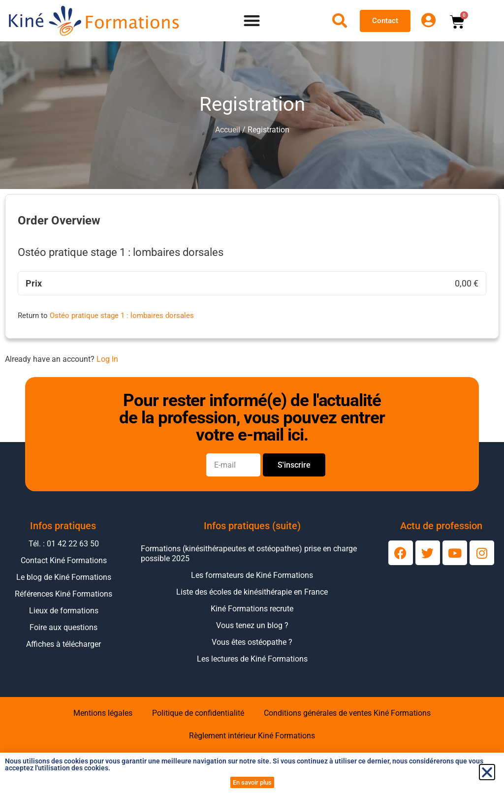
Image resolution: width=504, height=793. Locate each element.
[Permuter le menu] (251, 21)
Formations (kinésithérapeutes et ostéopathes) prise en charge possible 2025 (249, 553)
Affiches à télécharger (63, 644)
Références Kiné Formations (63, 594)
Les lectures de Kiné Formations (252, 659)
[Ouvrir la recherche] (339, 21)
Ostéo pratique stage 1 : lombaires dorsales (122, 315)
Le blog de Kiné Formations (63, 577)
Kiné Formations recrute (252, 608)
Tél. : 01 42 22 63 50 (64, 543)
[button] (487, 772)
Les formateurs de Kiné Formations (252, 575)
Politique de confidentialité (198, 713)
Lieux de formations (63, 610)
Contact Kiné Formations (64, 560)
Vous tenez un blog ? (252, 625)
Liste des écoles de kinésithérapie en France (252, 592)
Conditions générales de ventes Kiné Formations (347, 713)
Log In (107, 359)
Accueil (227, 129)
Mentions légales (102, 713)
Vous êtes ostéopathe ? (252, 642)
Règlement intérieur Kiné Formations (252, 735)
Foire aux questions (63, 627)
